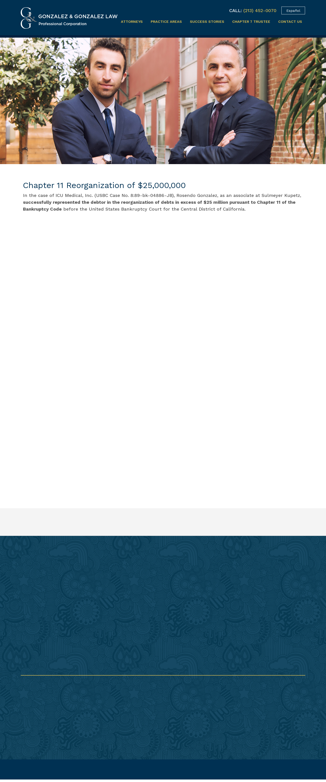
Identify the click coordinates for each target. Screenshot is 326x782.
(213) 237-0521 (168, 713)
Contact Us (290, 21)
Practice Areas (166, 21)
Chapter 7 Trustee (251, 21)
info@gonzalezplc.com (176, 720)
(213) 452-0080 (169, 707)
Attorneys (132, 21)
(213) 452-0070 (259, 10)
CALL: (235, 10)
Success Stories (207, 21)
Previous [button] (260, 436)
